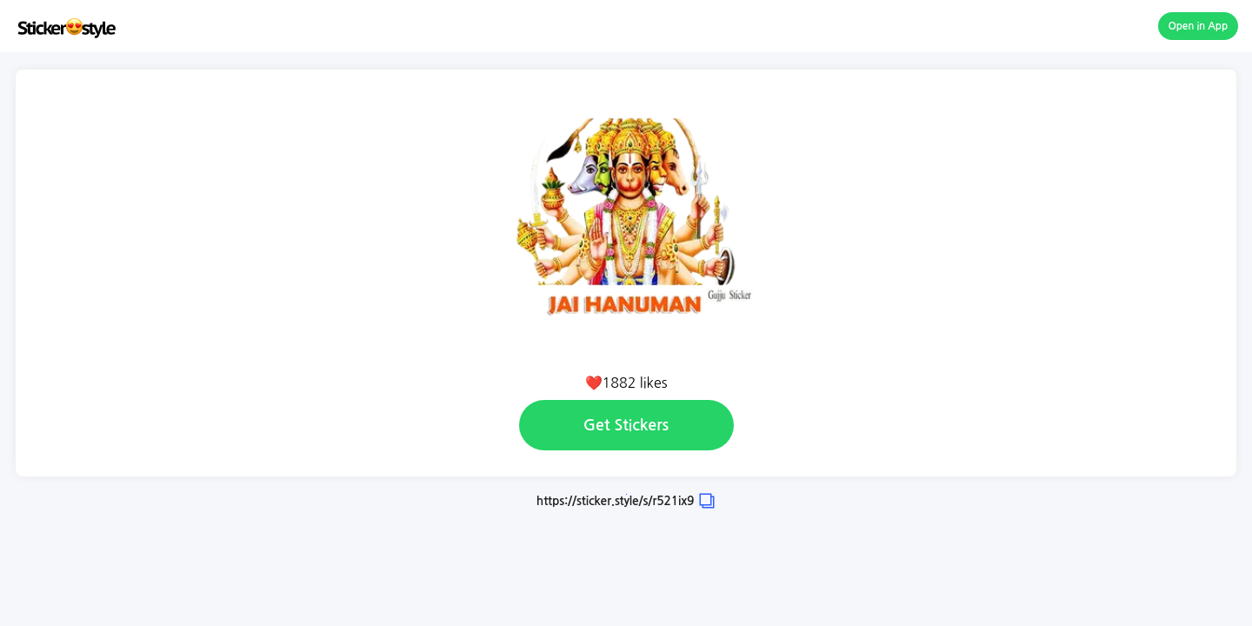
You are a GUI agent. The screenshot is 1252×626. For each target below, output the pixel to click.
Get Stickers (626, 425)
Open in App (1199, 26)
